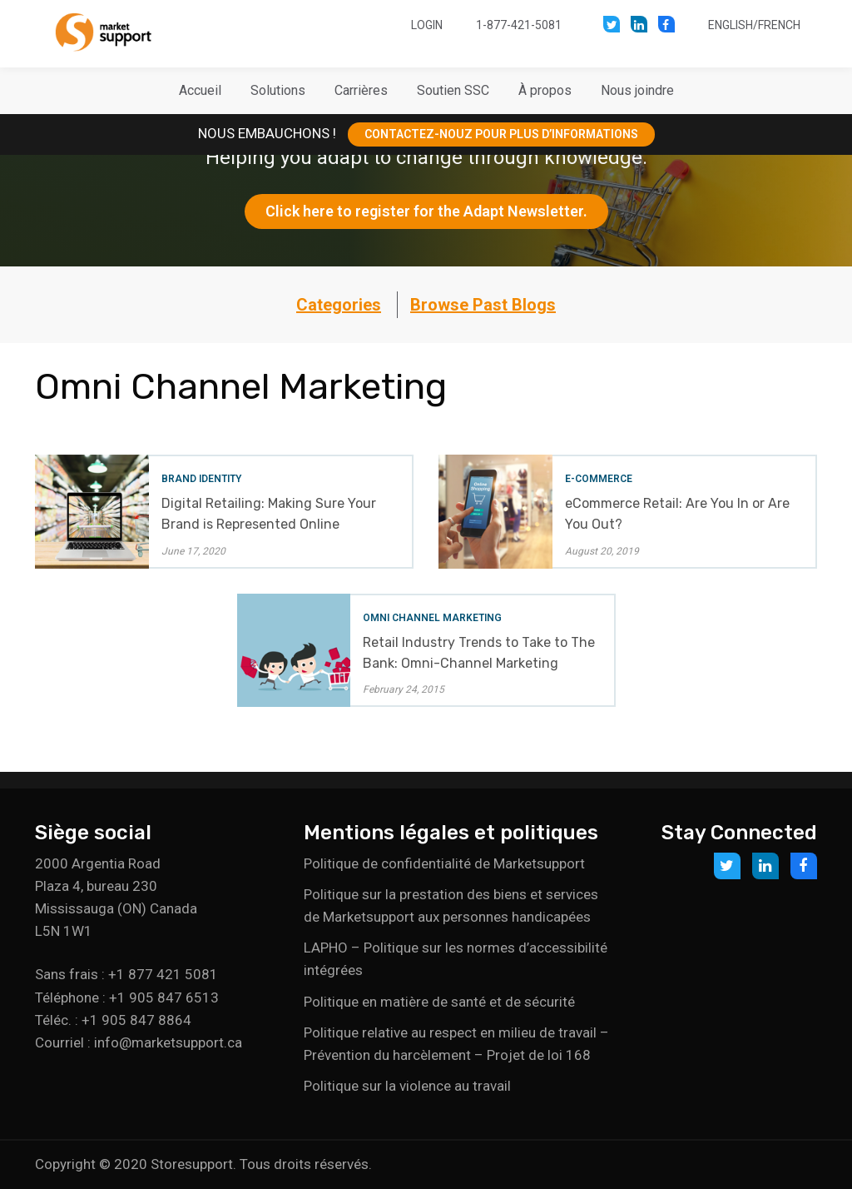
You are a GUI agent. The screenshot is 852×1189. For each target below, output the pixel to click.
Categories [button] (338, 305)
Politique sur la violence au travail (407, 1085)
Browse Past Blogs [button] (483, 305)
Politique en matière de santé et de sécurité (439, 1001)
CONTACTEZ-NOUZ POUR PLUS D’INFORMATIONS (501, 134)
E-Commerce (598, 479)
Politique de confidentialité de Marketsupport (444, 863)
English (730, 25)
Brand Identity (201, 479)
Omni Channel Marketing (432, 618)
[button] (278, 91)
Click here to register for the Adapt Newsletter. (426, 211)
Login (427, 25)
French (779, 25)
